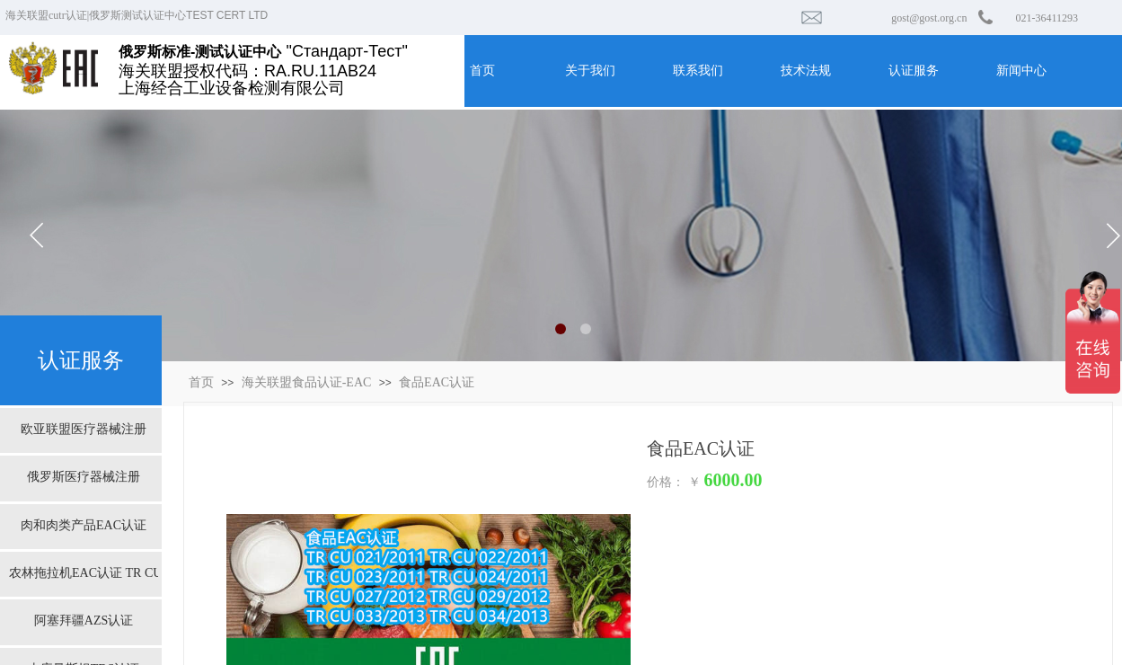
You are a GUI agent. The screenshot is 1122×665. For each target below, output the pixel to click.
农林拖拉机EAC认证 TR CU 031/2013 (83, 573)
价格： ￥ (674, 482)
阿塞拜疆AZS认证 (83, 620)
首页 (201, 382)
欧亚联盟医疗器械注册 (83, 429)
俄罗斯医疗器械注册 (83, 476)
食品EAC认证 (436, 382)
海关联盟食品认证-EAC (307, 382)
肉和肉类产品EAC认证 (83, 525)
